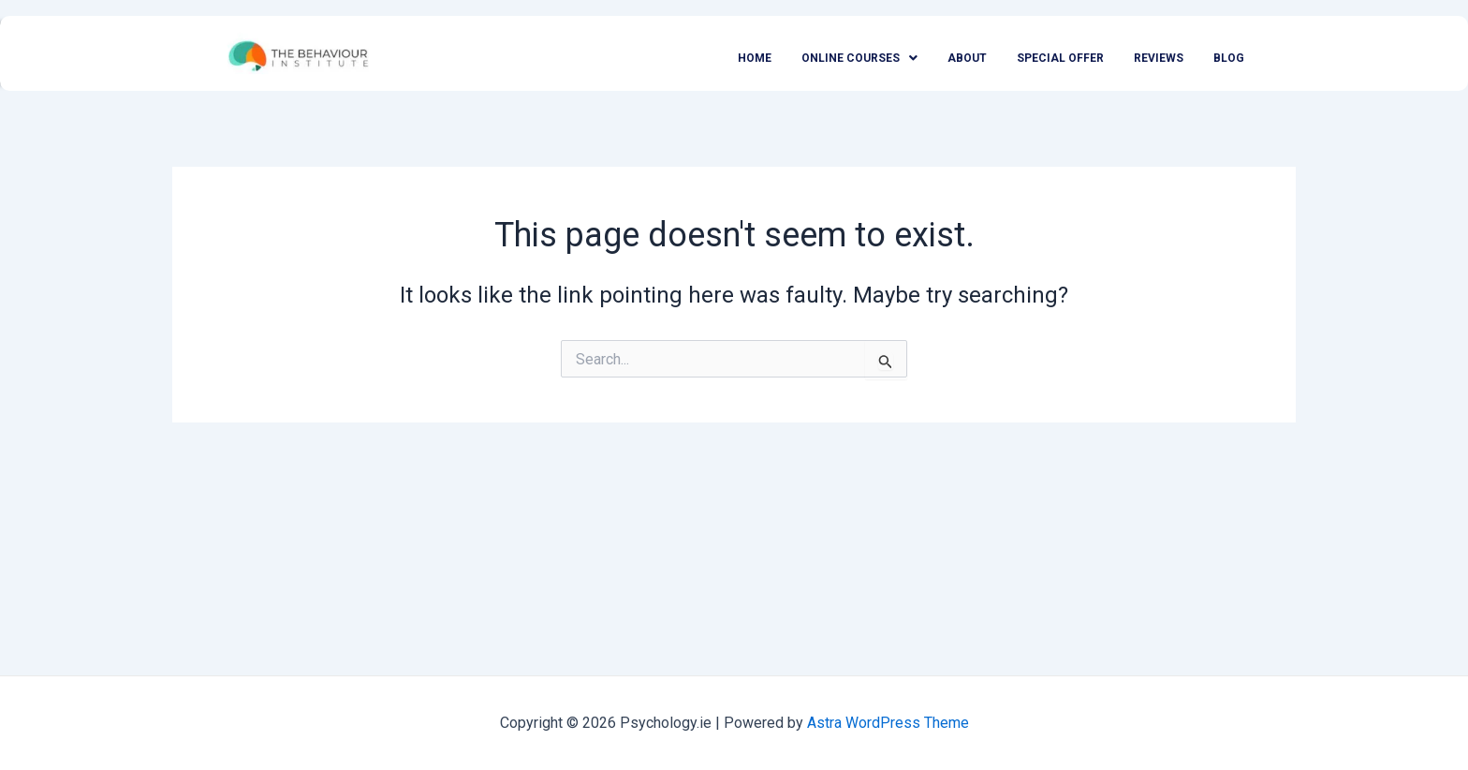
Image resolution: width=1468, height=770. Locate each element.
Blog (1228, 58)
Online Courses (859, 58)
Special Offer (1060, 58)
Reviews (1158, 58)
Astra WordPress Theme (888, 723)
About (967, 58)
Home (754, 58)
